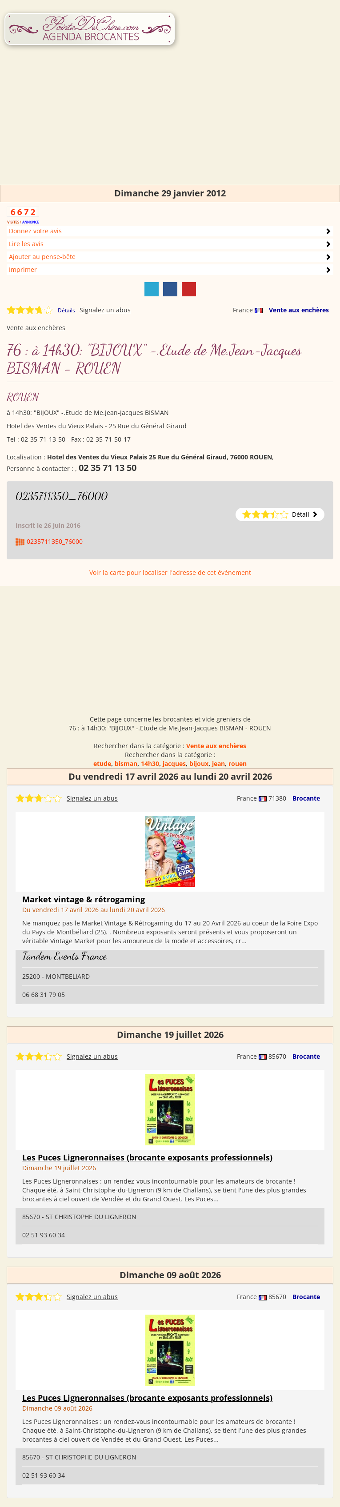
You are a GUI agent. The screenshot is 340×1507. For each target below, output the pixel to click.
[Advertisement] (170, 122)
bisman (126, 763)
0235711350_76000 (62, 496)
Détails (66, 310)
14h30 (150, 763)
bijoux (198, 763)
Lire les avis (26, 243)
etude (102, 763)
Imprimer (23, 269)
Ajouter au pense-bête (42, 256)
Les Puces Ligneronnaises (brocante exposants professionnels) (147, 1157)
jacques (174, 763)
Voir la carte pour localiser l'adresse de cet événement (170, 572)
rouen (237, 763)
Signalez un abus (105, 310)
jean (218, 763)
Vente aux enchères (299, 310)
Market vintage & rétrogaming (83, 899)
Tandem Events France (64, 955)
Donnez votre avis (35, 231)
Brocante (306, 798)
